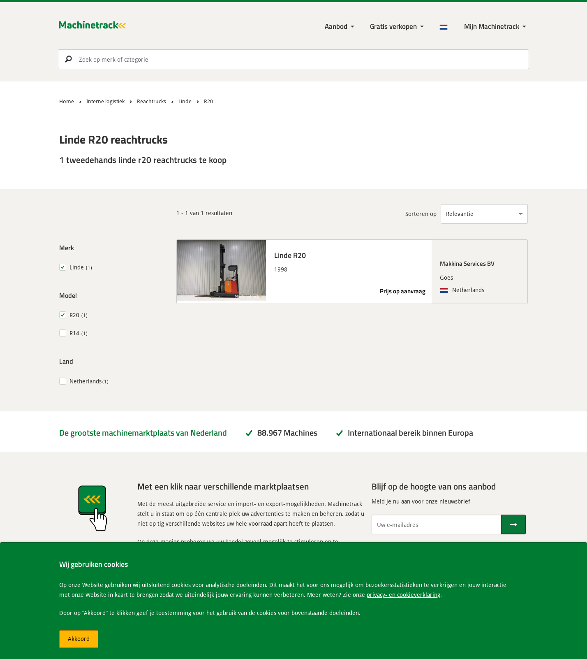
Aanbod (336, 26)
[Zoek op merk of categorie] (293, 59)
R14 (74, 333)
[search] (293, 59)
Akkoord (79, 639)
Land (66, 361)
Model (68, 295)
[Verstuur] (513, 524)
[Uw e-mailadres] (436, 524)
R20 (74, 315)
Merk (66, 247)
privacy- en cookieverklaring (403, 595)
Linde (76, 267)
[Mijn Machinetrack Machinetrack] (496, 26)
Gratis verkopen (393, 26)
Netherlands (85, 381)
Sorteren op (421, 214)
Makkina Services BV (467, 263)
